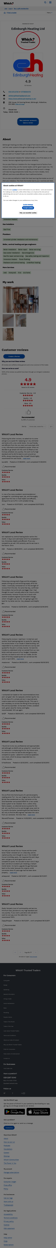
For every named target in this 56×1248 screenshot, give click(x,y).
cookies (14, 189)
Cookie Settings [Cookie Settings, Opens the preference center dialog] (28, 204)
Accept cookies (28, 208)
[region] (28, 200)
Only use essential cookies (28, 213)
